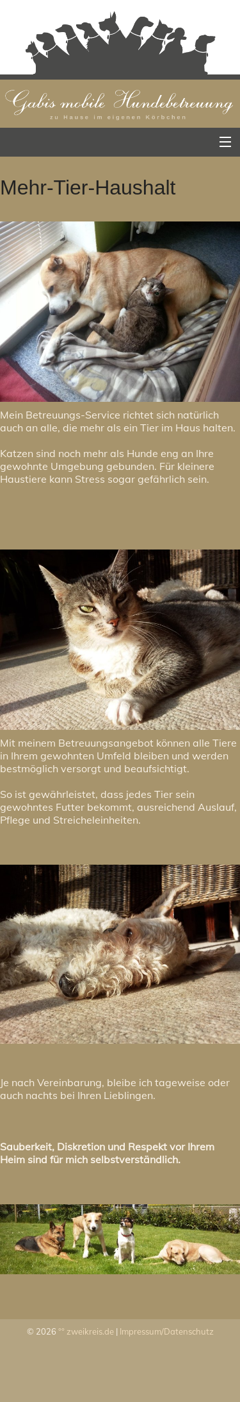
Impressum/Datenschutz (167, 1331)
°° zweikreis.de (86, 1331)
